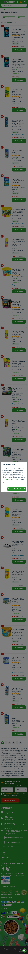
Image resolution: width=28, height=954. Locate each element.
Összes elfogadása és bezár (16, 489)
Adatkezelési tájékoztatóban (10, 479)
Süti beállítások (7, 483)
